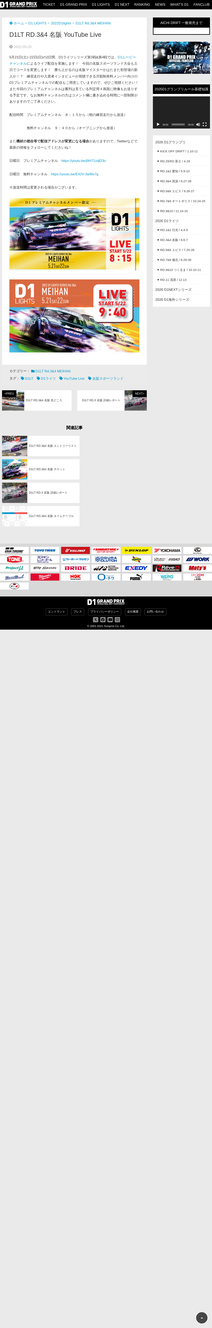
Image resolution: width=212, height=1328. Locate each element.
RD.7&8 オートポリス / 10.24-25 (182, 201)
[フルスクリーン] (205, 124)
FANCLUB (202, 5)
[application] (181, 112)
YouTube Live (74, 379)
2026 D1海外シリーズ (172, 300)
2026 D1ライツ (167, 221)
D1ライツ (48, 379)
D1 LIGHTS (101, 5)
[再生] (158, 124)
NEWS (160, 5)
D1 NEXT (122, 5)
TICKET (49, 5)
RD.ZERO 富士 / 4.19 (175, 161)
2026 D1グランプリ (170, 142)
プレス (77, 611)
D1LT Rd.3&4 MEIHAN (93, 23)
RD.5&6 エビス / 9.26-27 (177, 191)
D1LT (29, 379)
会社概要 (133, 611)
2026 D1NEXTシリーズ (173, 290)
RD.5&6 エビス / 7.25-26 (177, 250)
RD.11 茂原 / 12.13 (173, 279)
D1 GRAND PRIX (73, 5)
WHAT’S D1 (179, 5)
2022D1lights (61, 23)
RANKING (142, 5)
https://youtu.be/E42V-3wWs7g (74, 174)
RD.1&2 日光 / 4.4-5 (174, 230)
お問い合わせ (155, 611)
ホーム (16, 23)
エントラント (56, 611)
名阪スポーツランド (108, 379)
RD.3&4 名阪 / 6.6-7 (174, 240)
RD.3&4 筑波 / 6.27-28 (175, 181)
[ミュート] (198, 124)
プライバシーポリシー (104, 611)
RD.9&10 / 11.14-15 (174, 211)
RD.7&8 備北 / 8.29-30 (175, 260)
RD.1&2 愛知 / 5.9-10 (175, 171)
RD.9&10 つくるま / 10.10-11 (180, 269)
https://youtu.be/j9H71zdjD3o (83, 161)
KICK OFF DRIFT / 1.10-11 (179, 151)
